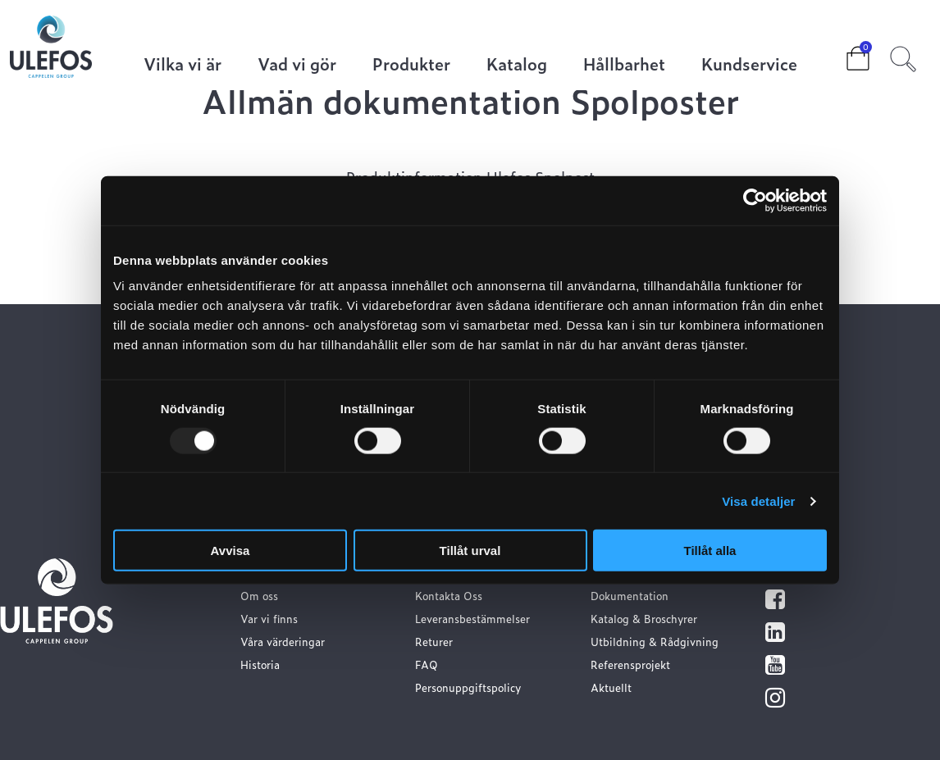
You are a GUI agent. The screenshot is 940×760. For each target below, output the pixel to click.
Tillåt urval (470, 550)
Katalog (516, 65)
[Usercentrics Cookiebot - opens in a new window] (755, 200)
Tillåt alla (710, 550)
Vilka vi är (182, 65)
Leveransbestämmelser (472, 618)
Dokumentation (629, 595)
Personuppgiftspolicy (468, 687)
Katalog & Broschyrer (644, 618)
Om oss (259, 595)
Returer (434, 641)
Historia (260, 664)
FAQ (426, 664)
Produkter (411, 65)
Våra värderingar (282, 641)
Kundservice (749, 65)
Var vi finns (269, 618)
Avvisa (230, 550)
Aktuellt (611, 687)
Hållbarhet (624, 65)
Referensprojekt (630, 664)
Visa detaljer (758, 500)
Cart (845, 53)
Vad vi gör (297, 65)
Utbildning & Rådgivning (655, 641)
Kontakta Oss (448, 595)
